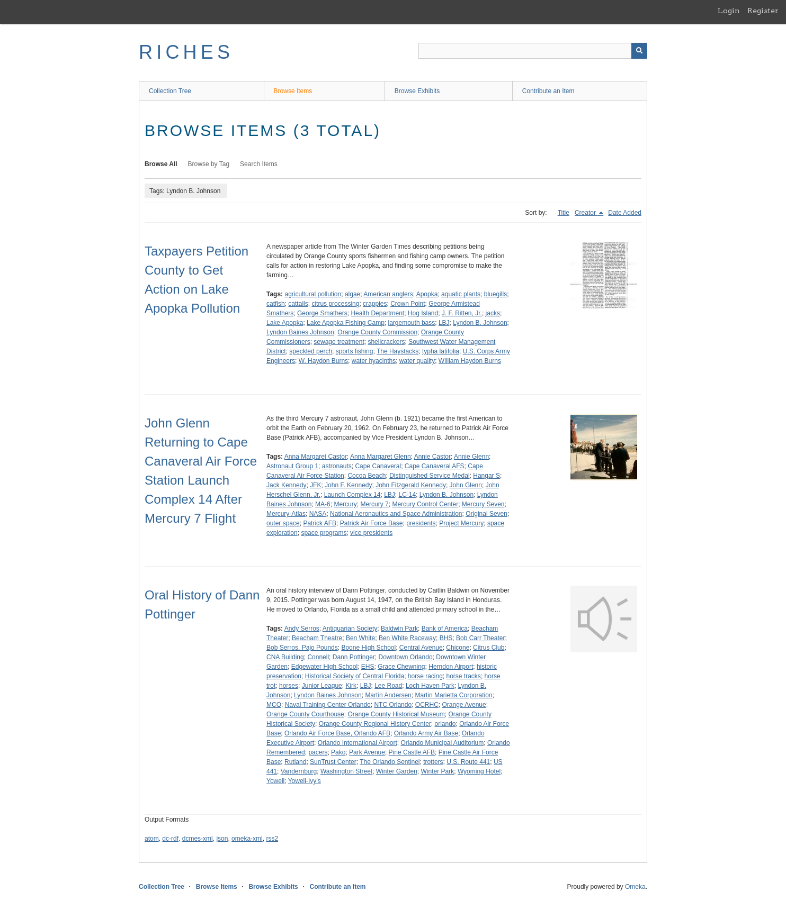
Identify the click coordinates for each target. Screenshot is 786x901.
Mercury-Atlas (286, 513)
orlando (444, 723)
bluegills (495, 294)
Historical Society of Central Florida (354, 676)
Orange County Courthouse (305, 714)
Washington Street (346, 771)
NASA (318, 513)
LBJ (444, 322)
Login (729, 10)
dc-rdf (170, 838)
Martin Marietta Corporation (453, 695)
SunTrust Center (333, 762)
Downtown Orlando (406, 657)
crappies (375, 303)
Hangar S (486, 475)
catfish (275, 303)
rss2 (272, 838)
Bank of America (445, 628)
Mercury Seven (483, 504)
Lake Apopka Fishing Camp (346, 322)
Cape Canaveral (378, 466)
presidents (420, 523)
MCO (273, 704)
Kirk (350, 685)
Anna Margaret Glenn (380, 456)
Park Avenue (367, 752)
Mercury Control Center (425, 504)
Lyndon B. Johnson (480, 322)
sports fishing (354, 351)
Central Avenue (421, 647)
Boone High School (368, 647)
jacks (493, 313)
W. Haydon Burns (323, 361)
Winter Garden (396, 771)
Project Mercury (461, 523)
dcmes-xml (197, 838)
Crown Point (407, 303)
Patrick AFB (319, 523)
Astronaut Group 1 (292, 466)
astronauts (337, 466)
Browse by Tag (209, 164)
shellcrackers (386, 341)
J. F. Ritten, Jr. (462, 313)
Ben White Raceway (407, 638)
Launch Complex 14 (352, 494)
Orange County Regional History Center (375, 723)
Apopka (427, 294)
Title (563, 212)
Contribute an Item (548, 91)
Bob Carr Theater (480, 638)
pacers (317, 752)
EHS (367, 666)
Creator (586, 212)
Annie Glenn (471, 456)
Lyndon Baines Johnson (300, 332)
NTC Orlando (393, 704)
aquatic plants (460, 294)
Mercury (345, 504)
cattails (298, 303)
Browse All (161, 164)
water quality (417, 361)
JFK (315, 485)
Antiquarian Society (350, 628)
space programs (323, 532)
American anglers (388, 294)
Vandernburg (299, 771)
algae (352, 294)
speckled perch (310, 351)
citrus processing (335, 303)
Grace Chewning (401, 666)
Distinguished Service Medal (429, 475)
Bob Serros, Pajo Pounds (302, 647)
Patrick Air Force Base (371, 523)
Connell (318, 657)
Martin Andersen (388, 695)
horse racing (425, 676)
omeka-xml (247, 838)
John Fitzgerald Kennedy (411, 485)
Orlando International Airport (357, 743)
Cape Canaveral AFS (435, 466)
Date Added (624, 212)
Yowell (275, 781)
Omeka (635, 886)
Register (763, 10)
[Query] (532, 51)
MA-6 (323, 504)
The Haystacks (397, 351)
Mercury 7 (374, 504)
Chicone (457, 647)
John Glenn (466, 485)
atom (152, 838)
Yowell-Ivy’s (304, 781)
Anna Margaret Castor (315, 456)
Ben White (360, 638)
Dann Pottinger (354, 657)
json (222, 838)
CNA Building (285, 657)
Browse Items (293, 91)
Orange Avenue (464, 704)
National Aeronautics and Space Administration (396, 513)
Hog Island (423, 313)
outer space (283, 523)
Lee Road (388, 685)
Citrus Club (488, 647)
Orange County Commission (377, 332)
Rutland (295, 762)
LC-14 (407, 494)
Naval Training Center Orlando (328, 704)
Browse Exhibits (417, 91)
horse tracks (463, 676)
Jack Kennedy (286, 485)
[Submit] (639, 51)
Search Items (259, 164)
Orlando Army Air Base (426, 733)
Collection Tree (170, 91)
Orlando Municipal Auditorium (442, 743)
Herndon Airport (450, 666)
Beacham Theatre (317, 638)
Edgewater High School (324, 666)
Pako (338, 752)
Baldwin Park (399, 628)
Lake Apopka (284, 322)
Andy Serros (301, 628)
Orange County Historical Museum (395, 714)
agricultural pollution (312, 294)
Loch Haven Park (430, 685)
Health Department (377, 313)
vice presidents (371, 532)
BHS (446, 638)
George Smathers (322, 313)
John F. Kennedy (348, 485)
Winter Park (437, 771)
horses (288, 685)
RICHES (186, 52)
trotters (433, 762)
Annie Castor (432, 456)
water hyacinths (374, 361)
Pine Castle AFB (412, 752)
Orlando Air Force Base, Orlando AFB (337, 733)
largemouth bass (411, 322)
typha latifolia (440, 351)
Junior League (322, 685)
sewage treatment (339, 341)
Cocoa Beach (366, 475)
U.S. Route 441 (468, 762)
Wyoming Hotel (479, 771)
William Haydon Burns (470, 361)
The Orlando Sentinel (389, 762)
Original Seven (486, 513)
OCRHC (427, 704)
